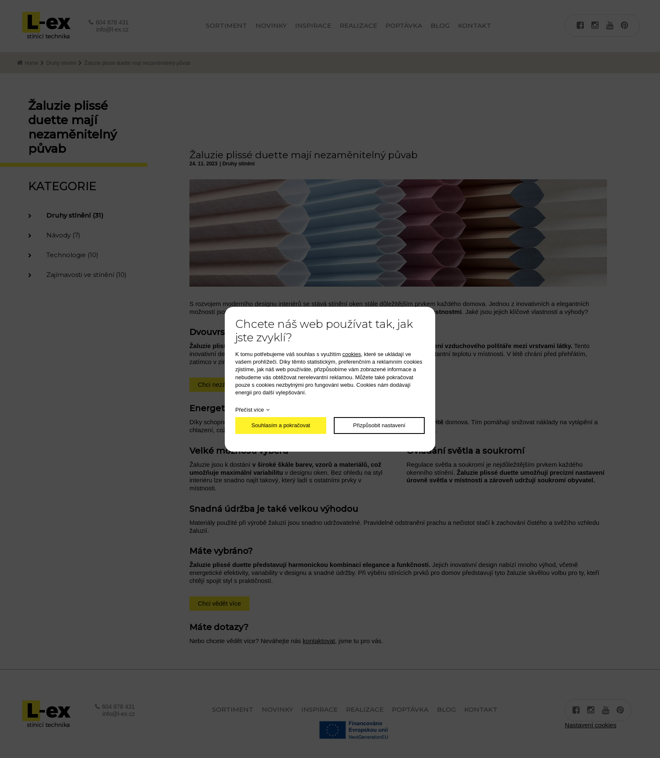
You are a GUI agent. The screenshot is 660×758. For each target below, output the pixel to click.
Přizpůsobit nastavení (379, 425)
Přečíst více (249, 410)
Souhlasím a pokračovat (280, 425)
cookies (351, 354)
